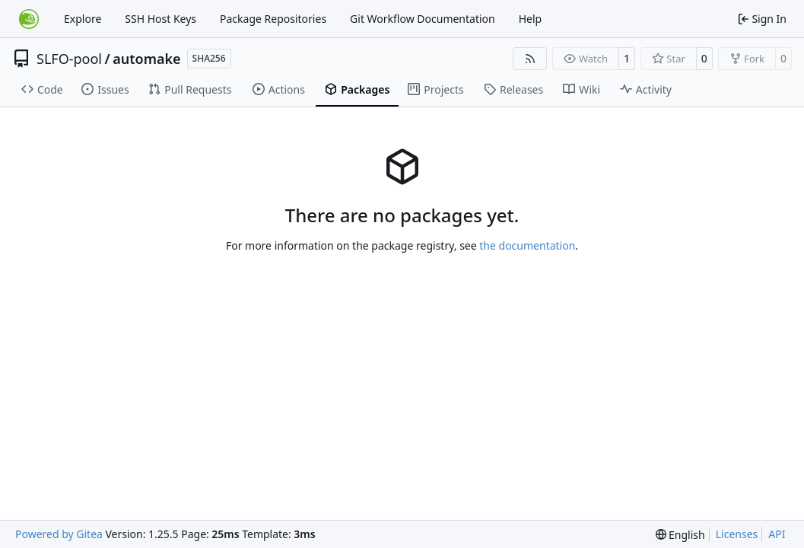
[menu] (680, 534)
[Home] (29, 19)
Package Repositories (273, 18)
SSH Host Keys (160, 18)
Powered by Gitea (59, 534)
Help (530, 18)
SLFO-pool (69, 58)
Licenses (737, 534)
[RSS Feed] (530, 58)
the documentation (527, 245)
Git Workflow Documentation (422, 18)
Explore (82, 18)
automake (146, 58)
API (776, 534)
